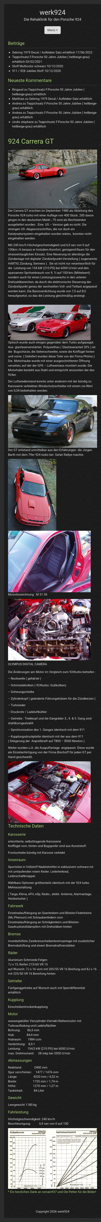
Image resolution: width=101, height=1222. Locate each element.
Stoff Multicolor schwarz (29, 66)
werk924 (53, 12)
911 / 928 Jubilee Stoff (28, 71)
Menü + (53, 30)
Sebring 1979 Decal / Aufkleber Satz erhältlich (43, 52)
